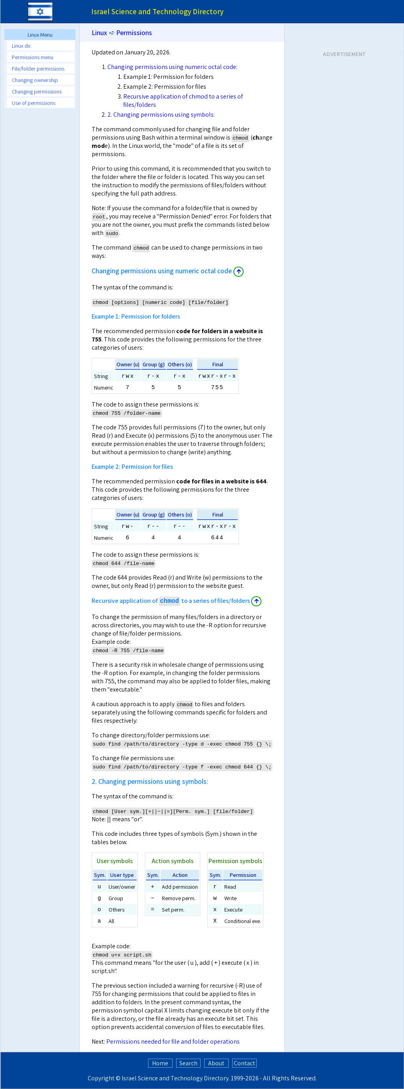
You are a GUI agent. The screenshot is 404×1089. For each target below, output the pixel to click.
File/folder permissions (38, 68)
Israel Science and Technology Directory (175, 1078)
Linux (99, 32)
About (216, 1063)
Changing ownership (35, 80)
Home (160, 1063)
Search (188, 1063)
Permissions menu (32, 57)
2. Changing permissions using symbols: (161, 114)
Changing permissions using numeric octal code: (172, 67)
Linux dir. (22, 45)
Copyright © (104, 1078)
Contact (244, 1063)
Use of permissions (33, 102)
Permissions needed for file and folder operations (173, 1041)
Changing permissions (37, 91)
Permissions (134, 32)
